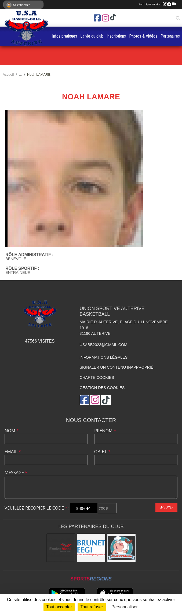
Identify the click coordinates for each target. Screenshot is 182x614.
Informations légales (104, 357)
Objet (102, 452)
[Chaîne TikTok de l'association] (113, 17)
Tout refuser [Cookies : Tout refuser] (91, 607)
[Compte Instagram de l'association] (105, 18)
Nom (12, 431)
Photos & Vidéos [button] (143, 36)
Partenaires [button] (170, 36)
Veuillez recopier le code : (37, 508)
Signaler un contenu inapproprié (117, 367)
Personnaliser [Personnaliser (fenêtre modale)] (124, 607)
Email (13, 452)
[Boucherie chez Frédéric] (121, 548)
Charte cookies (97, 377)
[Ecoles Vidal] (61, 548)
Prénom (105, 431)
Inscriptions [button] (116, 36)
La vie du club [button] (91, 36)
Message (16, 472)
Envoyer (166, 507)
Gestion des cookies (102, 388)
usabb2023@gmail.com (104, 345)
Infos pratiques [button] (64, 36)
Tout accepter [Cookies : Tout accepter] (59, 607)
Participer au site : (157, 4)
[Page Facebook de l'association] (97, 18)
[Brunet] (91, 548)
